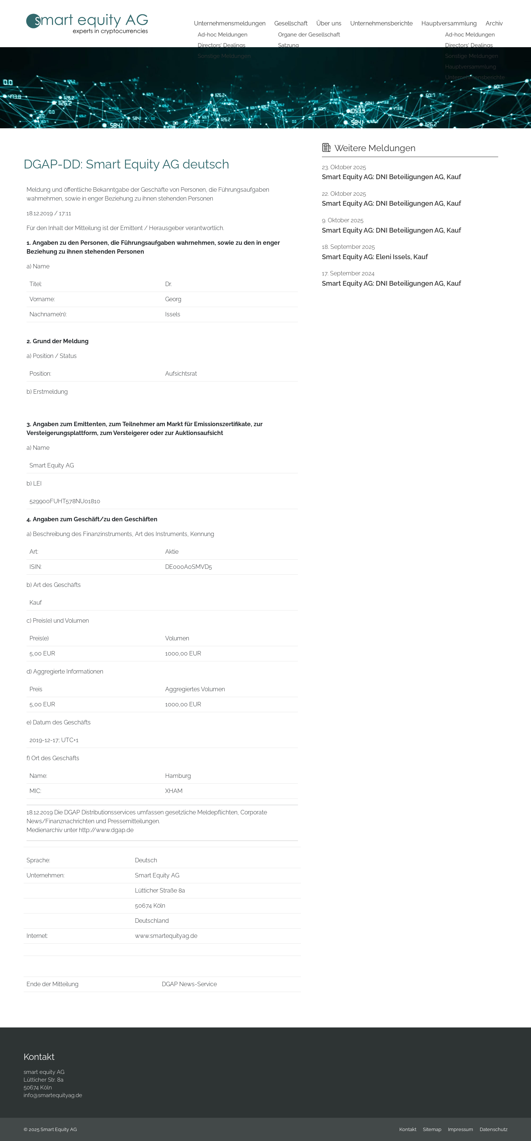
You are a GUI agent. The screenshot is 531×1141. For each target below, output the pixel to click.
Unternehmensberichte (381, 23)
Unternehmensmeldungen (230, 23)
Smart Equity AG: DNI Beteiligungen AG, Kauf (391, 177)
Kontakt (407, 1129)
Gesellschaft (291, 23)
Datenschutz (493, 1129)
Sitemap (432, 1129)
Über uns (328, 23)
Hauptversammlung (449, 23)
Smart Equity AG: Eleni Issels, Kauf (375, 257)
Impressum (460, 1129)
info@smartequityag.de (53, 1095)
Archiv (494, 23)
